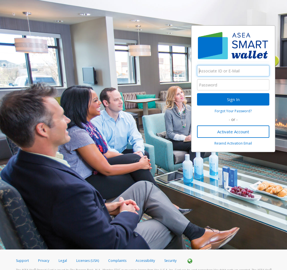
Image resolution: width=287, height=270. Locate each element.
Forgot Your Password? (233, 111)
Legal (63, 260)
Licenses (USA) (88, 260)
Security (170, 260)
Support (22, 260)
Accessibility (145, 260)
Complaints (117, 260)
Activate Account (233, 131)
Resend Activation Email (233, 143)
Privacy (43, 260)
